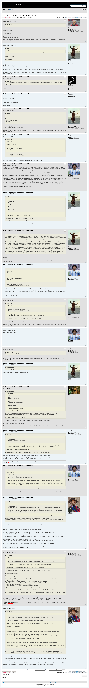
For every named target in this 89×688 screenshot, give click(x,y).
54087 (75, 177)
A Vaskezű (70, 512)
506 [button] (72, 17)
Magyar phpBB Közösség (47, 685)
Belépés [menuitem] (84, 9)
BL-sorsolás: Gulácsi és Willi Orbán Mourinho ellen (19, 15)
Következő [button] (86, 17)
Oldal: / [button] (66, 17)
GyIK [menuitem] (12, 9)
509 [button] (79, 17)
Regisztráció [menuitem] (79, 9)
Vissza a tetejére (85, 41)
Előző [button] (68, 17)
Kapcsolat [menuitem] (53, 682)
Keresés (83, 6)
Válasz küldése (6, 17)
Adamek (69, 59)
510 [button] (81, 17)
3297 (75, 29)
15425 (75, 515)
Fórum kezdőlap (11, 682)
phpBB (40, 684)
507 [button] (75, 17)
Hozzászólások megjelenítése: (34, 669)
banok (69, 84)
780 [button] (84, 17)
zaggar (8, 21)
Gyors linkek (6, 9)
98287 (75, 432)
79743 (75, 126)
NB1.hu (5, 682)
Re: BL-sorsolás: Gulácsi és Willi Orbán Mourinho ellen (20, 20)
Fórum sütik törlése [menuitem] (65, 682)
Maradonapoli (70, 175)
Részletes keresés (85, 6)
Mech (69, 93)
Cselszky (70, 430)
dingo (69, 394)
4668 (75, 397)
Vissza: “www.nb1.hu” (7, 674)
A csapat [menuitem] (58, 682)
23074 (75, 96)
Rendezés (50, 669)
